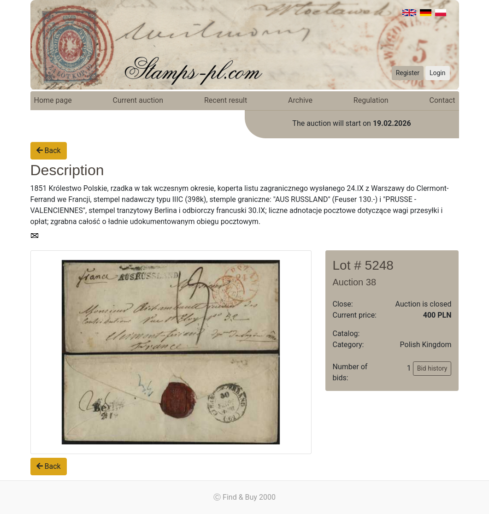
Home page (53, 100)
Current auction (138, 100)
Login (438, 73)
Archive (300, 100)
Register (407, 73)
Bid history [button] (432, 368)
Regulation (371, 100)
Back (48, 150)
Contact (442, 100)
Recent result (225, 100)
